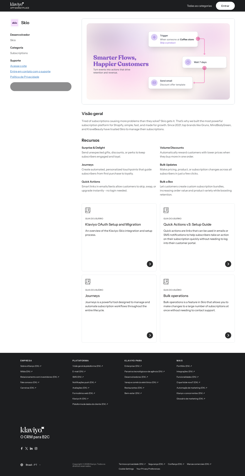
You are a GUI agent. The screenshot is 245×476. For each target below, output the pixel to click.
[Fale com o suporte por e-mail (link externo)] (30, 71)
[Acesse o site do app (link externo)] (18, 66)
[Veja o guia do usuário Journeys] (119, 309)
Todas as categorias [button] (199, 5)
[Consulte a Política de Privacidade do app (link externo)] (24, 76)
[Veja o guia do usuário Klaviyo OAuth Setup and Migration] (119, 237)
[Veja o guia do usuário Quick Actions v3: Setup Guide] (197, 237)
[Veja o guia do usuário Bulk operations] (197, 309)
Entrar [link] (225, 5)
